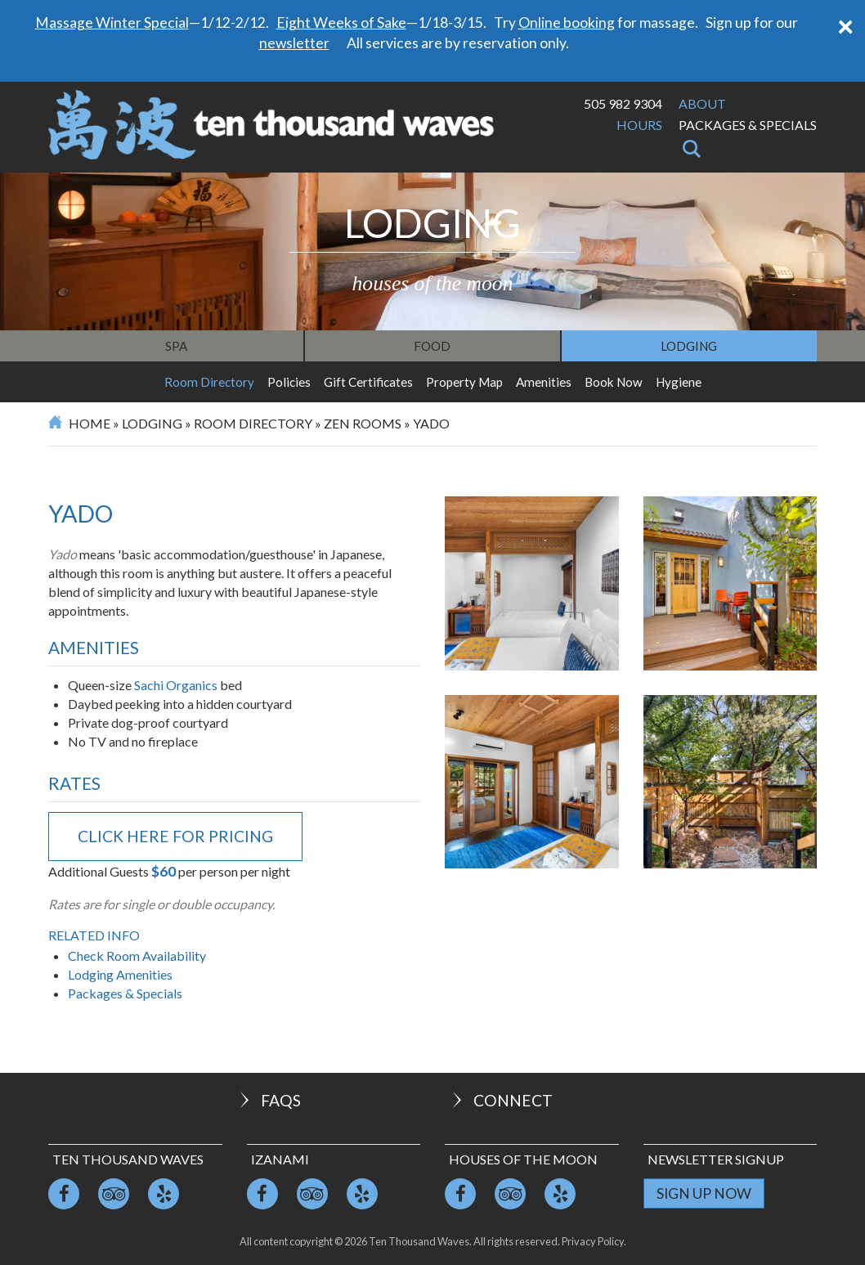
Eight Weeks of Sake (341, 22)
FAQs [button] (268, 1100)
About (702, 103)
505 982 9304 (623, 103)
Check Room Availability (137, 955)
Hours (639, 124)
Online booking (566, 22)
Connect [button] (501, 1100)
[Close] (845, 25)
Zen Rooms (362, 423)
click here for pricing (175, 836)
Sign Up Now (704, 1193)
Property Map (464, 382)
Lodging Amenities (120, 974)
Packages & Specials (748, 124)
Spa (176, 346)
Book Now (614, 382)
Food (432, 346)
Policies (289, 382)
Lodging (689, 346)
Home (89, 423)
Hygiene (678, 382)
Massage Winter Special (112, 22)
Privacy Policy (593, 1241)
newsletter (294, 43)
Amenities (543, 382)
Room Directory (209, 382)
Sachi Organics (175, 685)
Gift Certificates (368, 382)
